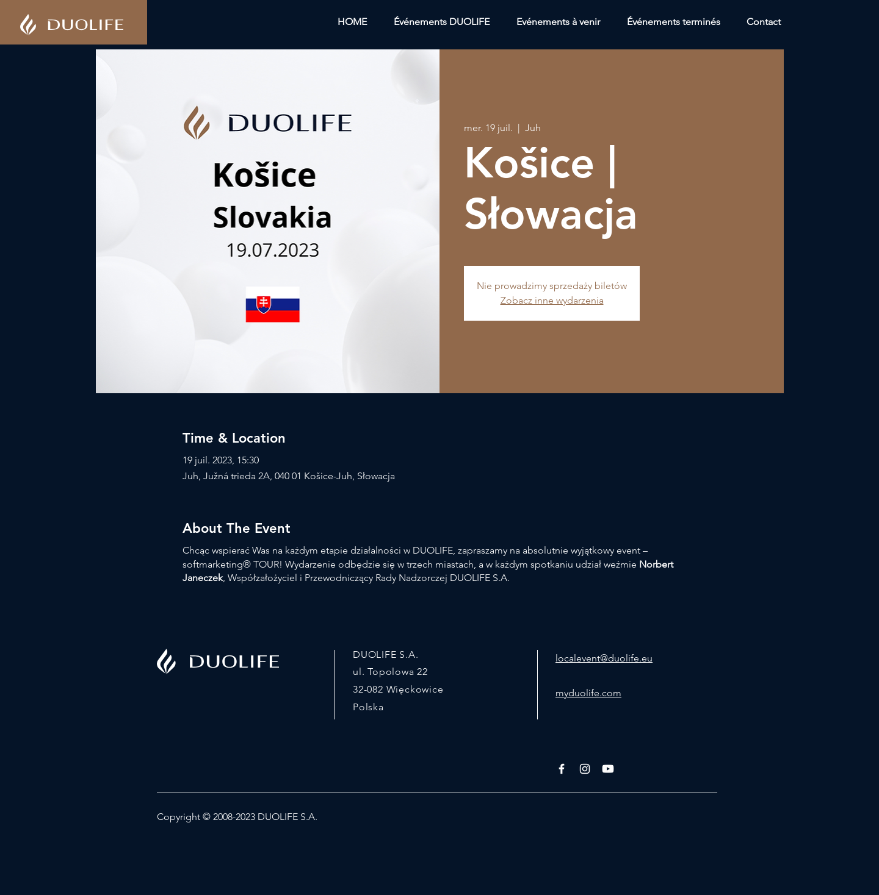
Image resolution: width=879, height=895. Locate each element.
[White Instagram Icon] (584, 769)
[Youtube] (608, 769)
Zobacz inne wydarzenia (552, 300)
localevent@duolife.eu (604, 658)
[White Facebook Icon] (561, 769)
